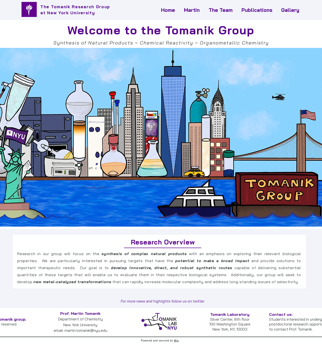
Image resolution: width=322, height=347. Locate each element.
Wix (176, 340)
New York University (71, 12)
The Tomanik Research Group (75, 6)
